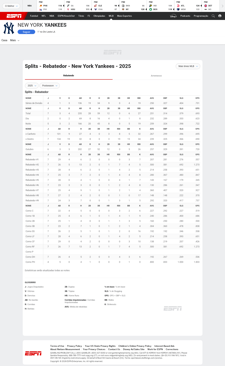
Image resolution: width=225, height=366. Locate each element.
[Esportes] (11, 6)
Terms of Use (57, 346)
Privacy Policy (74, 346)
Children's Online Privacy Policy (134, 346)
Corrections (172, 349)
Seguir (26, 31)
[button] (213, 15)
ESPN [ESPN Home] (14, 16)
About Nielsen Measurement (65, 349)
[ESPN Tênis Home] (81, 16)
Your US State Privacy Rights (100, 346)
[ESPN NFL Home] (44, 16)
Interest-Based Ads (164, 346)
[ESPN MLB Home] (111, 16)
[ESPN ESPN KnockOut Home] (66, 16)
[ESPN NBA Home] (52, 16)
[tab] (69, 76)
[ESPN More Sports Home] (124, 16)
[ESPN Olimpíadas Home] (99, 16)
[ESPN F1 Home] (89, 16)
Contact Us (114, 349)
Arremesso (156, 75)
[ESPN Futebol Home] (34, 16)
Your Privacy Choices (94, 349)
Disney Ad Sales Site (133, 349)
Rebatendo (68, 75)
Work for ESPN (155, 349)
